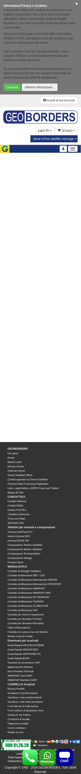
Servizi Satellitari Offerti (20, 475)
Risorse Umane (16, 466)
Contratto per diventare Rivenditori (26, 623)
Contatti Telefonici (17, 501)
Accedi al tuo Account (59, 100)
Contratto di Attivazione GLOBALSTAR (28, 606)
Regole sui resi (15, 732)
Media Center (15, 462)
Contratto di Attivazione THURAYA (26, 601)
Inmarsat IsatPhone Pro (20, 532)
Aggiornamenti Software (20, 667)
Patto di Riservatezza (19, 627)
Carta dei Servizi (16, 470)
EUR (44, 130)
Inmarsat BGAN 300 (18, 540)
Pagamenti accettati (18, 723)
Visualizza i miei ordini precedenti (25, 701)
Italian (39, 741)
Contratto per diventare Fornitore (25, 619)
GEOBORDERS (18, 448)
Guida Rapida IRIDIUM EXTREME (26, 645)
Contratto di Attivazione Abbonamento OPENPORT (34, 584)
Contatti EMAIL (16, 505)
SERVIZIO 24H (16, 523)
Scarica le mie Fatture (19, 715)
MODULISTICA (17, 566)
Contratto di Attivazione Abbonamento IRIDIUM (32, 579)
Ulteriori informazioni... (40, 87)
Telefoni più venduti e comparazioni (31, 527)
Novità (11, 457)
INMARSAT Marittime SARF (22, 680)
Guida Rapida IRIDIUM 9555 (23, 649)
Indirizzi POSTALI (17, 510)
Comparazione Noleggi (20, 558)
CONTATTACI (16, 496)
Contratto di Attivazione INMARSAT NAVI (29, 592)
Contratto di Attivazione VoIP (23, 610)
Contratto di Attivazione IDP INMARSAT (28, 597)
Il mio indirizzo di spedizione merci (26, 710)
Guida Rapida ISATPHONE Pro (24, 654)
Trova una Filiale (16, 518)
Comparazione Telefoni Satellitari (25, 545)
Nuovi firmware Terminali (20, 671)
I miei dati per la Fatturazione (23, 706)
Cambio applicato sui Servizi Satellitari (28, 479)
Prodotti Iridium (16, 562)
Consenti (12, 87)
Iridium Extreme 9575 (19, 536)
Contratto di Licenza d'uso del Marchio (28, 632)
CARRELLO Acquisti (21, 684)
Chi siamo (13, 453)
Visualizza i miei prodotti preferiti (25, 697)
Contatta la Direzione (19, 514)
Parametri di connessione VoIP (24, 662)
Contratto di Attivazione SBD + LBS (26, 575)
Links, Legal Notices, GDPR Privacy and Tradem (33, 488)
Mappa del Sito (15, 492)
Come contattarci (16, 728)
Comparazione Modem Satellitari (25, 549)
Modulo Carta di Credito (20, 636)
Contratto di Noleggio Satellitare (24, 571)
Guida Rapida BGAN (19, 658)
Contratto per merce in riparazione (26, 614)
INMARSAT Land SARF (20, 675)
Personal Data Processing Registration (28, 483)
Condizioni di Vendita (19, 719)
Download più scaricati (23, 640)
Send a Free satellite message (54, 139)
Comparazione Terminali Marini (24, 553)
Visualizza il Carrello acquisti (23, 693)
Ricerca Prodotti (16, 688)
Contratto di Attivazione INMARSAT (26, 588)
